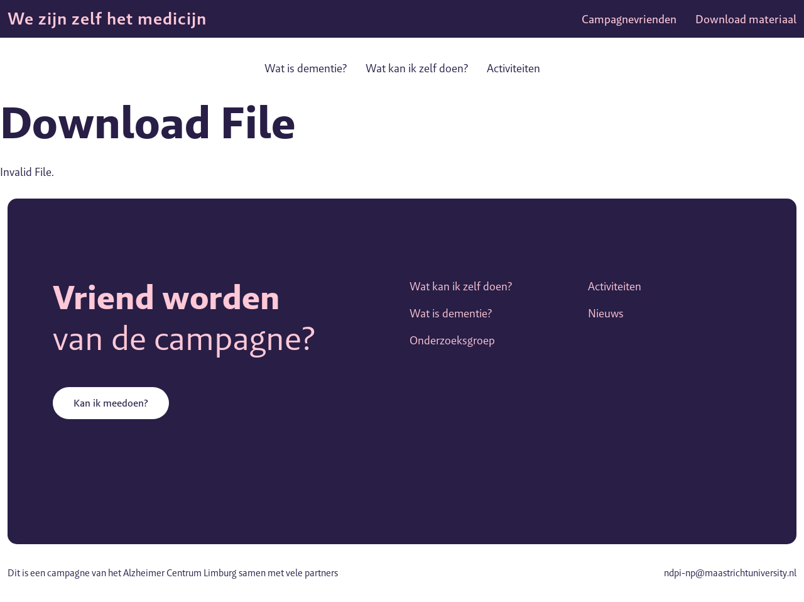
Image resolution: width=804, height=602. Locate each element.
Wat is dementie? (305, 68)
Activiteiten (513, 68)
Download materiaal (745, 19)
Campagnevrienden (629, 19)
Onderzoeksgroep (452, 340)
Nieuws (606, 313)
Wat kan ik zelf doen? (417, 68)
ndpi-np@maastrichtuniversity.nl (730, 573)
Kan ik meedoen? (110, 403)
